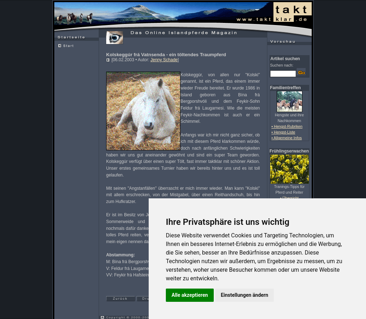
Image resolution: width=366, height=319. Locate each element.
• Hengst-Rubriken (287, 126)
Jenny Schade (164, 59)
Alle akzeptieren (190, 295)
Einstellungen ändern (244, 295)
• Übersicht (289, 198)
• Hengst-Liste (284, 132)
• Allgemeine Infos (287, 138)
